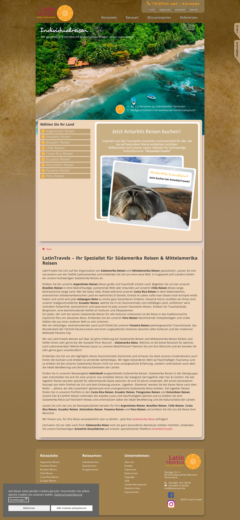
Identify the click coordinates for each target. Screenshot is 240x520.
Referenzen (189, 17)
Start (151, 9)
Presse (194, 9)
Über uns (165, 9)
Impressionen (131, 492)
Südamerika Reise (143, 419)
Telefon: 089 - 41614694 (175, 3)
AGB (126, 480)
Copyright (129, 477)
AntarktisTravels (162, 429)
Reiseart (132, 17)
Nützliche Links (132, 488)
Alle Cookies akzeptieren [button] (72, 508)
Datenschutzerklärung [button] (68, 494)
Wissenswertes (159, 17)
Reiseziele (109, 17)
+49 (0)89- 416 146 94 (179, 482)
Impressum (130, 469)
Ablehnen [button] (29, 508)
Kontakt (180, 9)
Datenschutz (131, 473)
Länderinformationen (135, 484)
